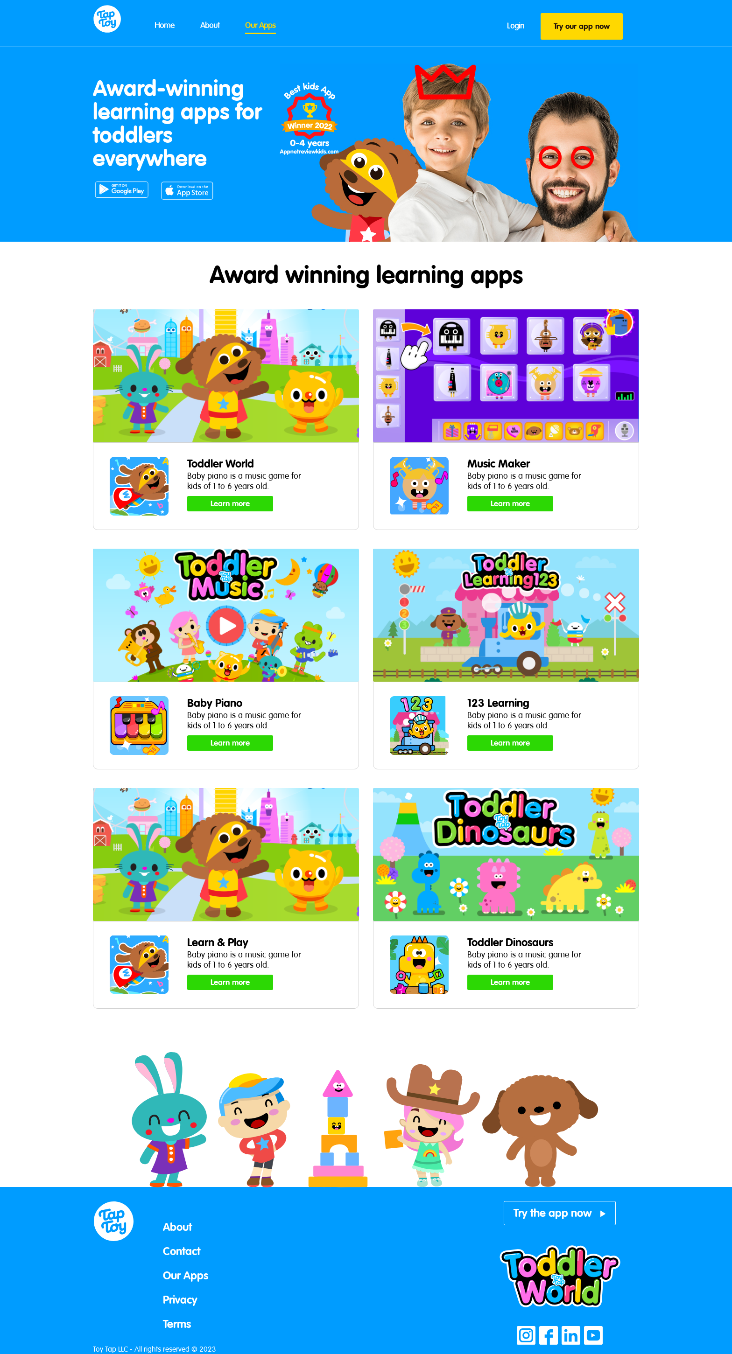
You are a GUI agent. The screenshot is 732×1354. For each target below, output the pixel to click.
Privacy (180, 1300)
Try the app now (560, 1213)
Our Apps (260, 25)
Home (165, 25)
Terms (177, 1324)
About (209, 25)
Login (515, 26)
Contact (181, 1251)
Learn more (230, 504)
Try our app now (582, 26)
